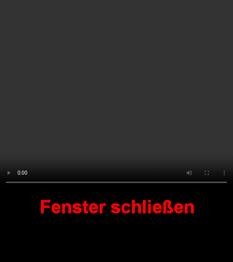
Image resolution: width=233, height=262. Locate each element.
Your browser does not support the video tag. (116, 95)
